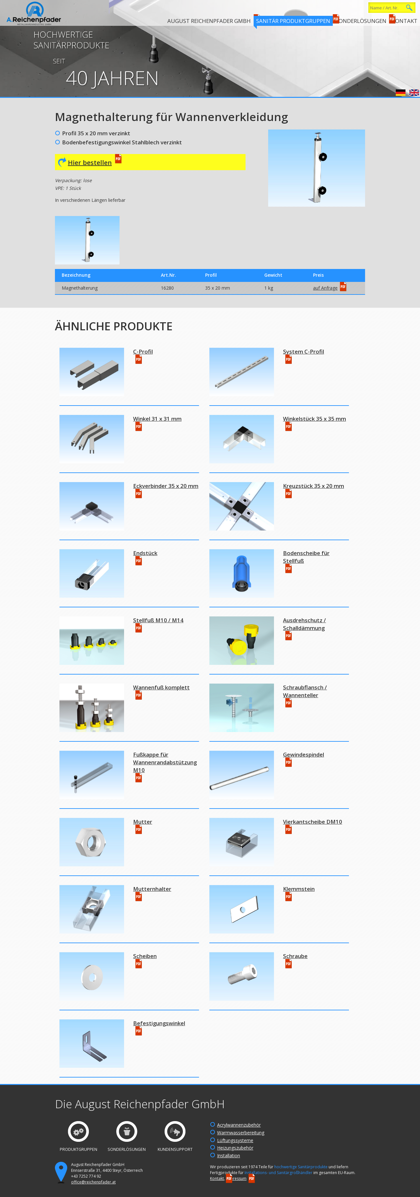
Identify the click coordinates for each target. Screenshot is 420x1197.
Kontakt (404, 21)
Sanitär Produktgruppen (293, 21)
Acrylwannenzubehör (239, 1125)
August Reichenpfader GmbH (209, 21)
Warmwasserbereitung (240, 1133)
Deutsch (400, 92)
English (414, 92)
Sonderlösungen (361, 21)
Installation (228, 1155)
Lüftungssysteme (235, 1140)
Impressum (236, 1178)
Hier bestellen (90, 162)
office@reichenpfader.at (93, 1182)
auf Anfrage (325, 288)
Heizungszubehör (235, 1148)
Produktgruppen (78, 1149)
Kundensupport (175, 1149)
